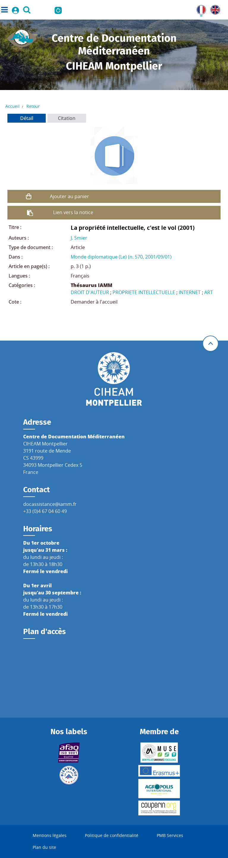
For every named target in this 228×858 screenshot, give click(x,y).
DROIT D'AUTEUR (90, 292)
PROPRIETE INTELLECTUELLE (144, 292)
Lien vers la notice (73, 212)
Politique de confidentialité (111, 835)
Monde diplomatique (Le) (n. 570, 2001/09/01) (121, 257)
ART (208, 292)
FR (199, 8)
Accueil (12, 106)
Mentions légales (49, 835)
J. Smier (79, 238)
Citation (66, 118)
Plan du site (44, 847)
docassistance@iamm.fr (50, 504)
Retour (33, 106)
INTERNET (190, 292)
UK (213, 8)
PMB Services (170, 835)
